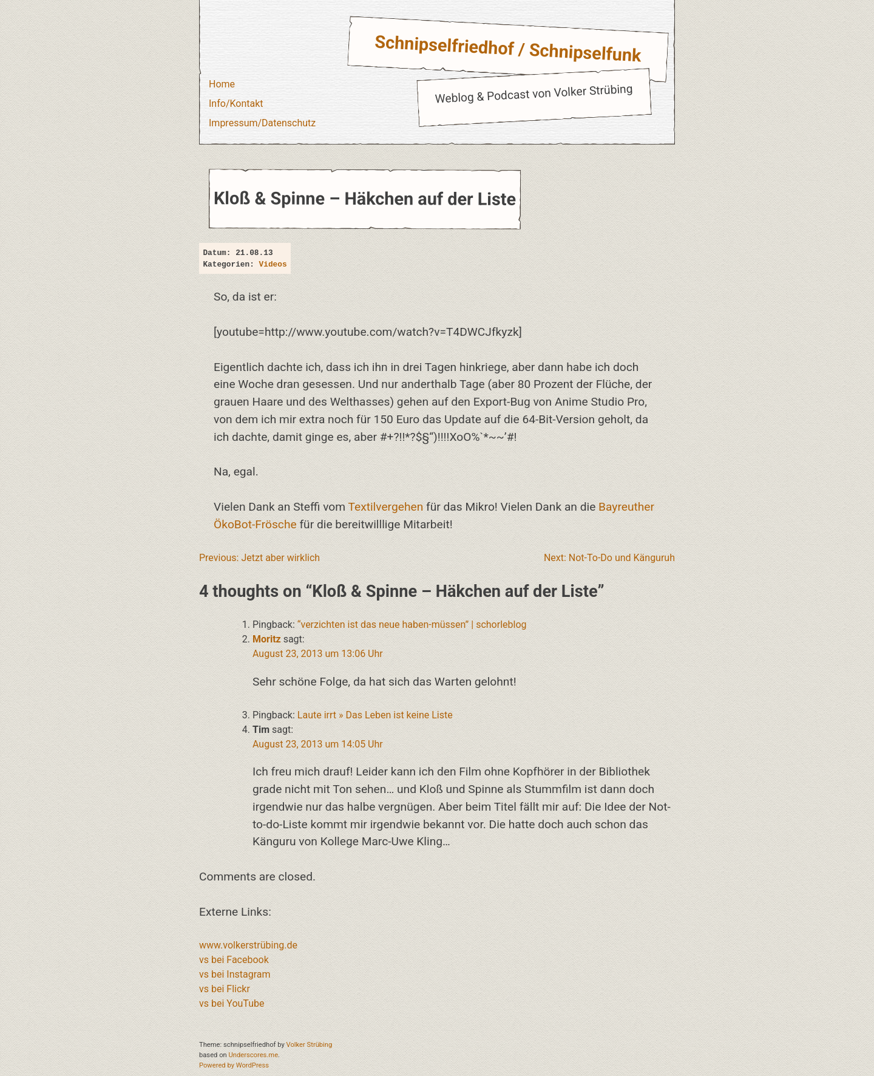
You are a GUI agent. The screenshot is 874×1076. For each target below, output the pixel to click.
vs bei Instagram (235, 974)
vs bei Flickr (224, 989)
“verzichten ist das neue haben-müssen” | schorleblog (412, 624)
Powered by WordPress (234, 1065)
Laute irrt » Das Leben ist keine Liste (375, 715)
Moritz (266, 639)
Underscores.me (254, 1055)
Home (222, 84)
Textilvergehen (385, 507)
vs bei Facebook (234, 959)
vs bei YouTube (231, 1003)
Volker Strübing (309, 1045)
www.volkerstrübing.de (248, 945)
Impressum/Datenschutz (262, 123)
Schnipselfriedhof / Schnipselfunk (508, 49)
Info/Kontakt (236, 103)
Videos (273, 264)
